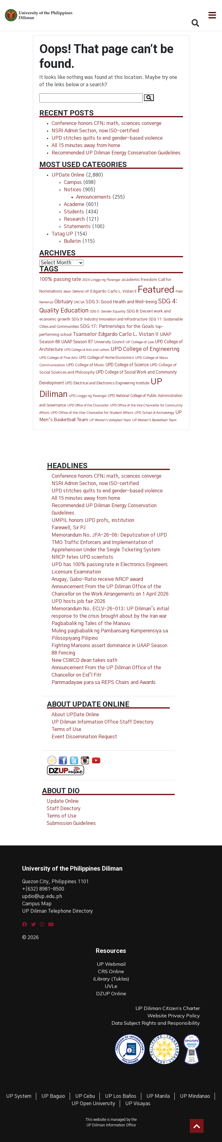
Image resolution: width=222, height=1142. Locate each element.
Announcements (93, 197)
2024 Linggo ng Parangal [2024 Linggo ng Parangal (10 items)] (101, 280)
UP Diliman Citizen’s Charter (167, 1008)
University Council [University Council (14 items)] (109, 342)
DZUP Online (111, 993)
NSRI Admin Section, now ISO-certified (95, 130)
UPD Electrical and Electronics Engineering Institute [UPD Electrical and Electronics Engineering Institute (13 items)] (107, 383)
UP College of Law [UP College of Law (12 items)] (140, 342)
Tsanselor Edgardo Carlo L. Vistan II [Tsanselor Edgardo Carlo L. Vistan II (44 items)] (115, 334)
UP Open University (93, 1103)
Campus (73, 182)
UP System (18, 1096)
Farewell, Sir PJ (69, 527)
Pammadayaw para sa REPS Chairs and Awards (104, 682)
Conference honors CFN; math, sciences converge (107, 123)
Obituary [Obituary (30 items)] (63, 302)
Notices (72, 189)
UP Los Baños (120, 1096)
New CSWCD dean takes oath (84, 660)
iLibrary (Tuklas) (111, 979)
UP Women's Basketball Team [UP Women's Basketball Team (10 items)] (154, 420)
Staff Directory (63, 808)
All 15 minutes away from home (86, 145)
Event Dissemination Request (84, 736)
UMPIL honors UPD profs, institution (93, 520)
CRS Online (111, 971)
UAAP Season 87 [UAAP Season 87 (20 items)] (77, 342)
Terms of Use (66, 729)
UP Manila (158, 1096)
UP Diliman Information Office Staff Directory (103, 722)
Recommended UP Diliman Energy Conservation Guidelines (116, 152)
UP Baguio (53, 1096)
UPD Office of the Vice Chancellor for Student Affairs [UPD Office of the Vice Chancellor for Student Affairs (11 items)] (92, 412)
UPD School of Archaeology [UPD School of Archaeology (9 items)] (154, 412)
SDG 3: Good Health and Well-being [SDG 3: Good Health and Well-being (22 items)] (121, 302)
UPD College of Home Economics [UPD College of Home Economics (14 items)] (106, 358)
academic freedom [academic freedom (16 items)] (139, 280)
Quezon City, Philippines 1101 (55, 881)
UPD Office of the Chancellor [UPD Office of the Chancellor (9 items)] (88, 405)
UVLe (111, 986)
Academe (74, 204)
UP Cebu (85, 1096)
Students (74, 211)
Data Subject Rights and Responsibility (155, 1023)
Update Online (63, 801)
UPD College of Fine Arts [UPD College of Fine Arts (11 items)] (58, 357)
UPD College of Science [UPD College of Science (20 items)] (127, 365)
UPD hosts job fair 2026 (78, 601)
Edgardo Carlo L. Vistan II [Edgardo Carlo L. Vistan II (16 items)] (113, 291)
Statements (77, 226)
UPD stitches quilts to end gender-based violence (107, 138)
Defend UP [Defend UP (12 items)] (80, 291)
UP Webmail (111, 964)
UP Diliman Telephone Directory (57, 911)
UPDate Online (68, 175)
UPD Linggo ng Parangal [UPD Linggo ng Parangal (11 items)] (88, 396)
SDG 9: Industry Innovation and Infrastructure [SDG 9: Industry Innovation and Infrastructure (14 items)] (109, 319)
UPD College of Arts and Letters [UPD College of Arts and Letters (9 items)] (86, 350)
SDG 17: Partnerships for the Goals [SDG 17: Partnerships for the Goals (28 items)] (117, 326)
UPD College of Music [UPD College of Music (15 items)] (85, 365)
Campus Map (37, 903)
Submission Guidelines (71, 823)
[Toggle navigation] (212, 15)
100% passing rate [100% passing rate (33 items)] (60, 279)
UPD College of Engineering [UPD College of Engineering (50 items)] (145, 349)
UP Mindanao (195, 1096)
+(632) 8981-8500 (43, 889)
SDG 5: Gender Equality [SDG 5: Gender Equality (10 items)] (107, 311)
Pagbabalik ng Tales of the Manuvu (91, 623)
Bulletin (72, 241)
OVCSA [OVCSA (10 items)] (79, 302)
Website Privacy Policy (173, 1015)
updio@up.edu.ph (42, 896)
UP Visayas (137, 1103)
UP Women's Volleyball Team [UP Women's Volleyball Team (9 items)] (110, 420)
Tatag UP (62, 233)
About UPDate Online (75, 714)
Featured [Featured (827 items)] (156, 290)
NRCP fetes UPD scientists (82, 557)
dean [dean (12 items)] (67, 291)
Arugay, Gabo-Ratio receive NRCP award (97, 579)
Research (74, 219)
